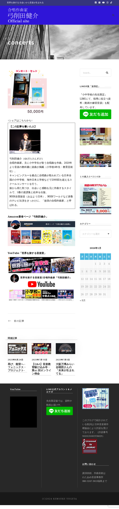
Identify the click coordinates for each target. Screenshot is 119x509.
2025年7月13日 (39, 363)
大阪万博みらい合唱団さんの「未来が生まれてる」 (65, 372)
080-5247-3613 (90, 484)
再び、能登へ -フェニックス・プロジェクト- (17, 371)
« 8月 (83, 304)
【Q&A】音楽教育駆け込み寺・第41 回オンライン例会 (41, 372)
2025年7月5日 (63, 363)
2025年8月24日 (15, 363)
